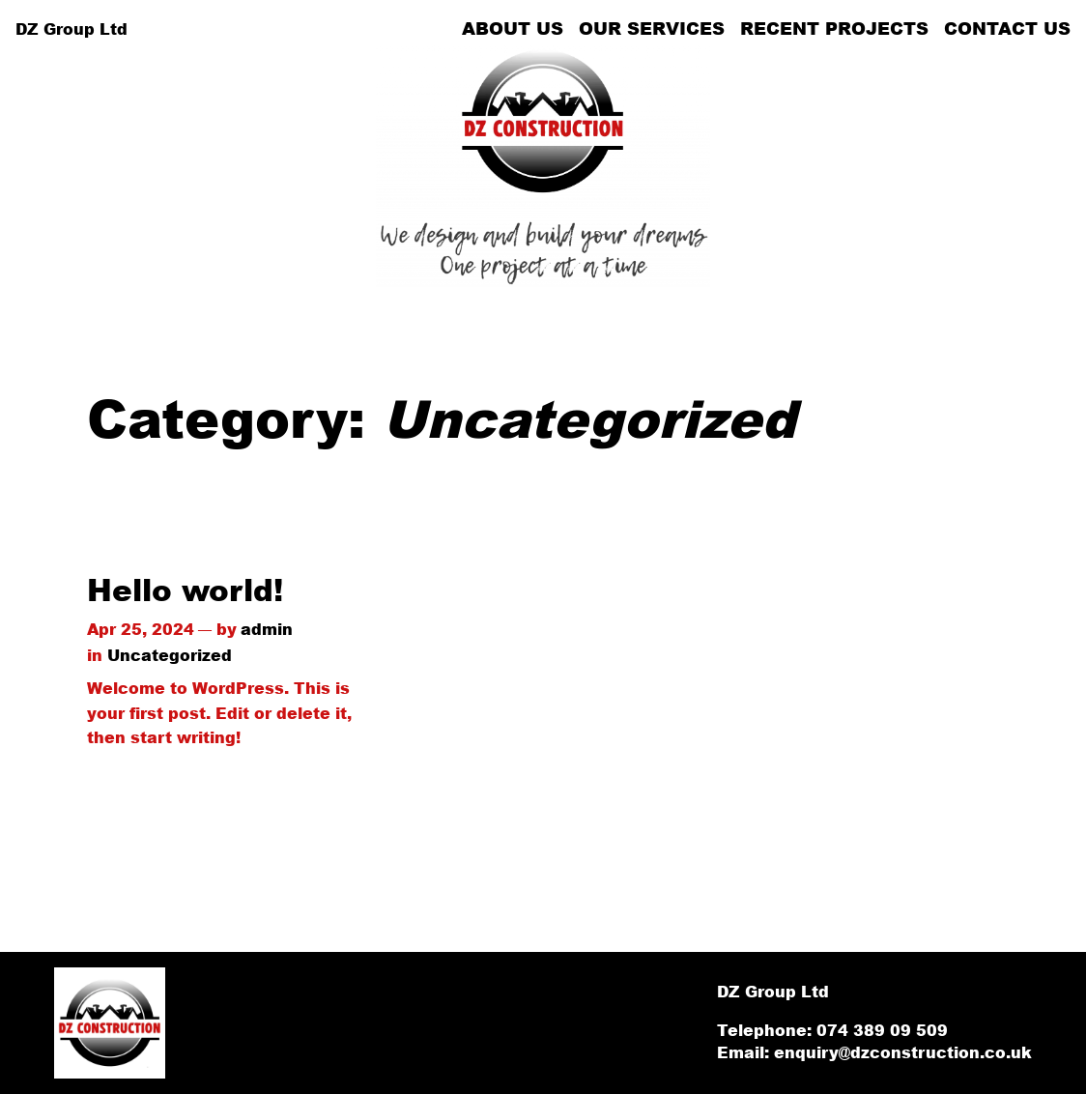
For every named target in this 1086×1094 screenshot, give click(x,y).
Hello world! (185, 590)
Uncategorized (169, 655)
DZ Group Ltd (71, 28)
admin (267, 629)
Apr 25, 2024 (140, 629)
